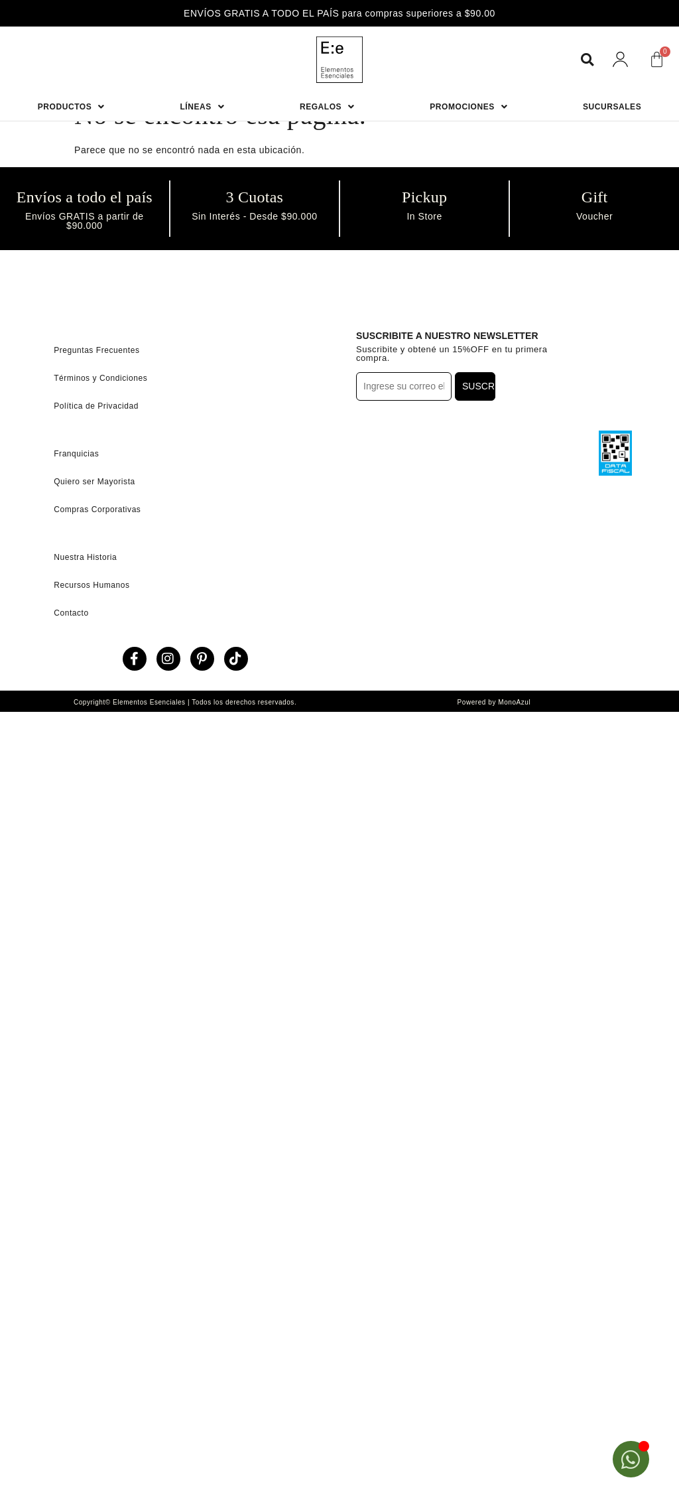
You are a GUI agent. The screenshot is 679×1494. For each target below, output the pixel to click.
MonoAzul (514, 702)
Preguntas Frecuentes (96, 350)
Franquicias (76, 453)
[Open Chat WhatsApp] (631, 1459)
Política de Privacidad (96, 406)
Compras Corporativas (97, 509)
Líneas (202, 106)
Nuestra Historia (85, 557)
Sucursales (612, 106)
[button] (587, 59)
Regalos (327, 106)
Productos (71, 106)
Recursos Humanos (91, 585)
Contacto (71, 613)
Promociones (468, 106)
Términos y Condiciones (100, 378)
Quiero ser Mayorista (94, 481)
